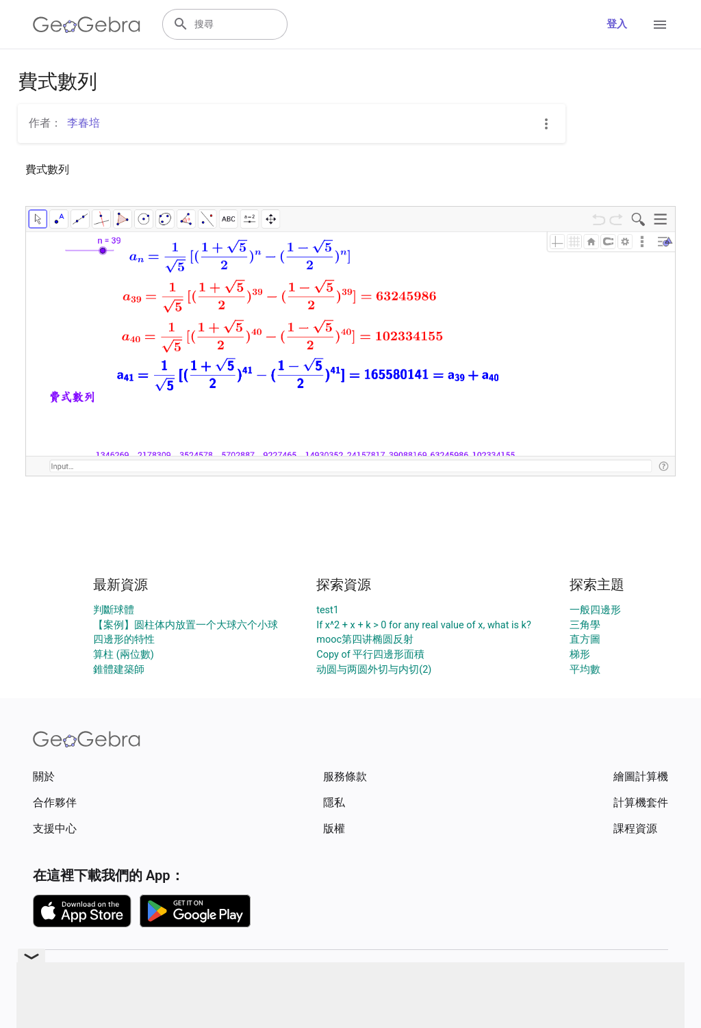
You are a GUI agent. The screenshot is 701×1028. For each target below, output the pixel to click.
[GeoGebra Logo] (86, 24)
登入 (617, 24)
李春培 (83, 122)
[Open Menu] (660, 24)
